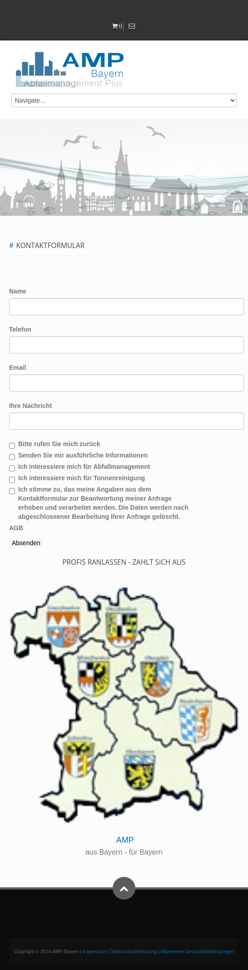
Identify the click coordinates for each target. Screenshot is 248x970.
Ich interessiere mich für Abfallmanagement (84, 466)
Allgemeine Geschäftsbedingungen (197, 951)
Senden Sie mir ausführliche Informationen (83, 455)
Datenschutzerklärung (133, 951)
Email (17, 367)
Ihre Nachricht (30, 405)
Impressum (94, 951)
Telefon (20, 329)
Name (17, 291)
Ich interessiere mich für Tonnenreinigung (81, 478)
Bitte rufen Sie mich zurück (59, 444)
